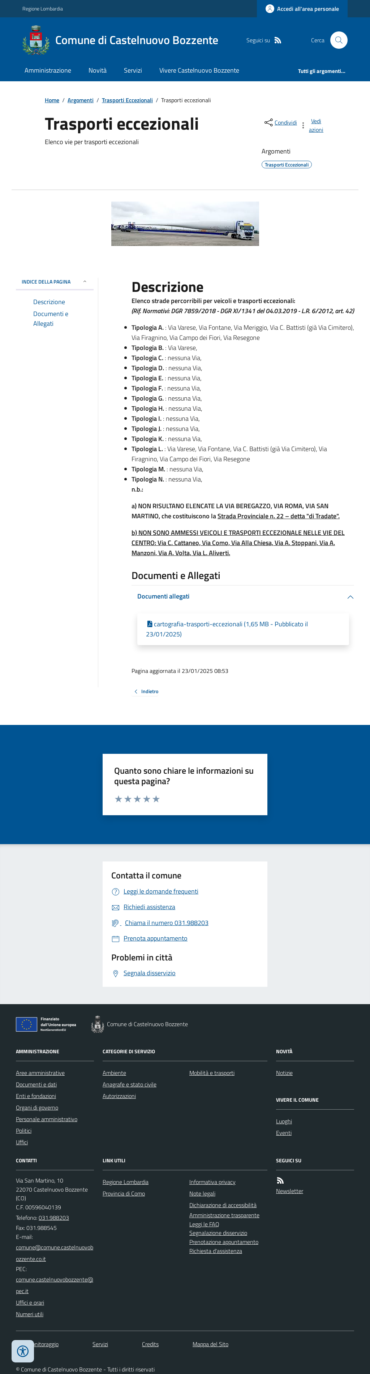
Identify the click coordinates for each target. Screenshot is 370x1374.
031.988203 (54, 1217)
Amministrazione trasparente (224, 1215)
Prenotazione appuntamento (223, 1241)
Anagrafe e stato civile (129, 1084)
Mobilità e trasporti (212, 1072)
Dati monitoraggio (37, 1344)
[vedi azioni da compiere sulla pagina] (312, 125)
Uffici (22, 1142)
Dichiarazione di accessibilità (223, 1205)
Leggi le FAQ (204, 1224)
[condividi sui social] (280, 122)
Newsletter (289, 1191)
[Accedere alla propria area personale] (302, 8)
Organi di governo (37, 1107)
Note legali (202, 1193)
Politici (23, 1130)
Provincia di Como (124, 1193)
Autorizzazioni (119, 1096)
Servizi (133, 70)
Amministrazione (48, 70)
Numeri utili (29, 1314)
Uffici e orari (30, 1302)
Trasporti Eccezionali (127, 100)
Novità (98, 70)
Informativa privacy (212, 1182)
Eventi (284, 1132)
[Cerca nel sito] (336, 40)
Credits (150, 1344)
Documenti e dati (36, 1084)
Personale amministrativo (46, 1119)
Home (52, 100)
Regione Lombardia (42, 8)
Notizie (284, 1072)
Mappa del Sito (210, 1344)
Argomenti (81, 100)
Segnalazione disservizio (218, 1232)
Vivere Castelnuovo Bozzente (199, 70)
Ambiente (114, 1072)
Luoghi (284, 1121)
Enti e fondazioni (36, 1096)
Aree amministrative (40, 1072)
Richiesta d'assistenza (215, 1250)
